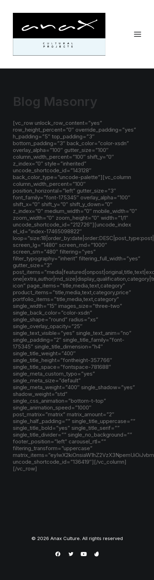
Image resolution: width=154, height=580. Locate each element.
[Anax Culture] (59, 34)
